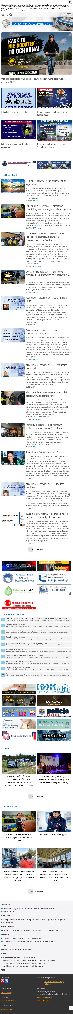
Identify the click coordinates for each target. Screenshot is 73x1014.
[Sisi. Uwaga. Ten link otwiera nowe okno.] (19, 689)
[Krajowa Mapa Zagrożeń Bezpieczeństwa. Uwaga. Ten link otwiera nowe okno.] (19, 578)
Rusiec (45, 931)
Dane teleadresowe (9, 957)
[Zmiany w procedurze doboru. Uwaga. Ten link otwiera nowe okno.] (19, 163)
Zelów (14, 931)
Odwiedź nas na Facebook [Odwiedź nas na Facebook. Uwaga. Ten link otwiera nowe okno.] (6, 981)
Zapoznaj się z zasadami (44, 997)
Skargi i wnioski (15, 949)
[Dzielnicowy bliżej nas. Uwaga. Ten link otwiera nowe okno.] (54, 589)
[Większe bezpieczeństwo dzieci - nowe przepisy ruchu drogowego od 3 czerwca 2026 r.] (36, 59)
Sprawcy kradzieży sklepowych (13, 920)
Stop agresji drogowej (33, 938)
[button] (69, 15)
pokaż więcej (36, 550)
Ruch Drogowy (18, 938)
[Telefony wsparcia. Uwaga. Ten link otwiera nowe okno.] (54, 566)
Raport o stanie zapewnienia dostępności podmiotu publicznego (24, 963)
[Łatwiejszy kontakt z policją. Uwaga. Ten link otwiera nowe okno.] (54, 578)
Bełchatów (6, 931)
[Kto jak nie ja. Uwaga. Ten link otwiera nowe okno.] (19, 566)
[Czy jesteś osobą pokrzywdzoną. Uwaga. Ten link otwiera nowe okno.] (19, 724)
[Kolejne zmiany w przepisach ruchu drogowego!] (18, 135)
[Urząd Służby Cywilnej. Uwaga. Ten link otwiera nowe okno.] (19, 735)
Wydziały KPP (19, 909)
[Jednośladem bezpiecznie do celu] (18, 102)
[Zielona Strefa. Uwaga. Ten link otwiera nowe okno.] (19, 591)
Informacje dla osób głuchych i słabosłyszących (19, 960)
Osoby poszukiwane (34, 920)
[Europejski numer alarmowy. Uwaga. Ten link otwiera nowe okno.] (19, 712)
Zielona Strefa (39, 941)
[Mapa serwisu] (7, 14)
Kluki (28, 931)
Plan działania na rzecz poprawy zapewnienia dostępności (23, 966)
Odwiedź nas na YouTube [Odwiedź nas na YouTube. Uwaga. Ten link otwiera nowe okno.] (2, 981)
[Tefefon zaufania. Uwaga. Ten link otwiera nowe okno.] (54, 724)
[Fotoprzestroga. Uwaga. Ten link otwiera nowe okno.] (54, 735)
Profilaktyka (6, 938)
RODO (3, 970)
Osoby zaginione (8, 922)
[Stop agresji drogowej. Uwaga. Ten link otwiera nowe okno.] (19, 604)
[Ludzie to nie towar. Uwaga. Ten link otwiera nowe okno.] (19, 700)
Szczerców (37, 931)
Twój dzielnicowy (8, 926)
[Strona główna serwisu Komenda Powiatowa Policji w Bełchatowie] (3, 14)
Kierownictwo (6, 909)
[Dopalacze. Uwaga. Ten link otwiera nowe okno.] (54, 700)
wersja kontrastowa (6, 1009)
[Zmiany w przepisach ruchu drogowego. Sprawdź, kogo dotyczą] (54, 135)
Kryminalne (5, 915)
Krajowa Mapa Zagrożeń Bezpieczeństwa (17, 941)
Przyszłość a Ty (51, 941)
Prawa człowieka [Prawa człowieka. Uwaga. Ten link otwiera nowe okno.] (48, 909)
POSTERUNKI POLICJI (26, 957)
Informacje (5, 904)
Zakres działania (8, 912)
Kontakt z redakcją (6, 992)
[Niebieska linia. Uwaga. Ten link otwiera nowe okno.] (54, 689)
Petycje (4, 949)
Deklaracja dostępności (46, 960)
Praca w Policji (28, 949)
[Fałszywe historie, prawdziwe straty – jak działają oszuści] (54, 103)
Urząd (3, 945)
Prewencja (5, 934)
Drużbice (21, 931)
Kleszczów (54, 931)
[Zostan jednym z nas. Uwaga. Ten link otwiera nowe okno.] (54, 165)
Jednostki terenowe (33, 909)
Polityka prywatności (43, 1000)
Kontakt (4, 953)
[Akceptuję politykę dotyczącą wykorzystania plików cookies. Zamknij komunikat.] (70, 2)
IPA (58, 909)
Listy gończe (60, 920)
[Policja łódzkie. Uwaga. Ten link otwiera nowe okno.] (54, 712)
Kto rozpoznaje (48, 920)
